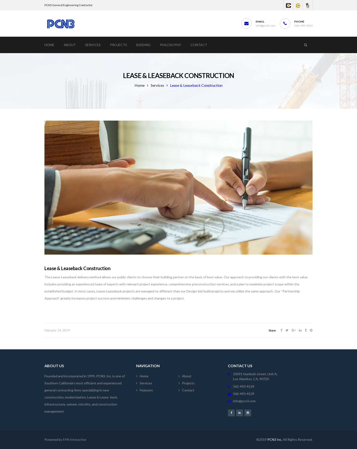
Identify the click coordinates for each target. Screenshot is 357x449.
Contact (188, 390)
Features (146, 390)
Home (140, 85)
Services (157, 85)
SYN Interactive (74, 439)
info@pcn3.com (265, 25)
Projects (188, 383)
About (186, 376)
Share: (272, 330)
